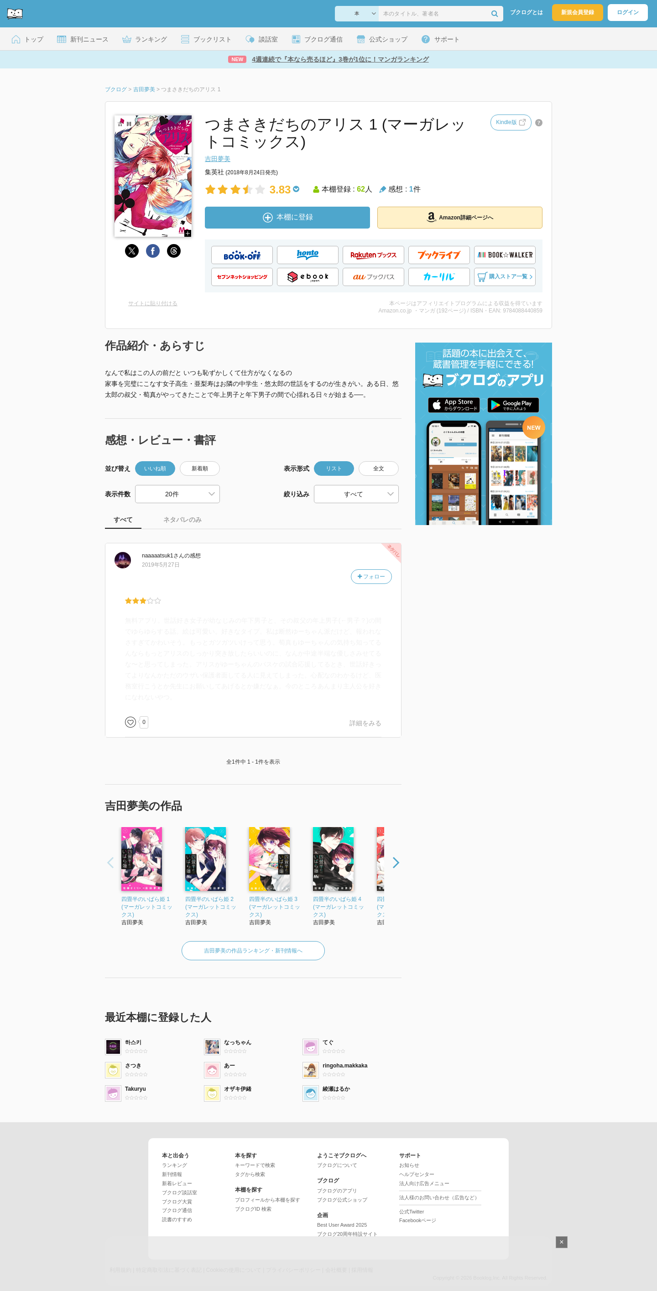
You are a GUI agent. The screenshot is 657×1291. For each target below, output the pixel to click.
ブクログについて (337, 1165)
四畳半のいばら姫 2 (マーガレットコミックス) (210, 907)
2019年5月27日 (161, 565)
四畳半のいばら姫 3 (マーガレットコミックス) (274, 907)
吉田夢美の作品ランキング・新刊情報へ (253, 950)
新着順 (200, 468)
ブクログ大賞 (177, 1201)
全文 (378, 468)
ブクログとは (526, 12)
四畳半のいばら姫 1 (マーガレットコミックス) (146, 907)
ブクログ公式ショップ (342, 1200)
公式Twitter (411, 1211)
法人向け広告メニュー (424, 1183)
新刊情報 (172, 1174)
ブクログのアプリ (337, 1190)
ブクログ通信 (177, 1210)
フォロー (371, 576)
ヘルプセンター (416, 1174)
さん (163, 555)
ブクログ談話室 (179, 1192)
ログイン (628, 12)
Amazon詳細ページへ (460, 217)
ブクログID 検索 (253, 1209)
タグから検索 (250, 1174)
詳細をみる (365, 723)
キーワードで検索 (255, 1165)
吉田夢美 (217, 158)
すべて (123, 519)
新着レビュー (177, 1183)
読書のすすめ (177, 1219)
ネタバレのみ (182, 519)
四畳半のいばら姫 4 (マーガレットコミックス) (338, 907)
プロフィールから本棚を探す (267, 1200)
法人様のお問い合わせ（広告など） (439, 1197)
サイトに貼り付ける (152, 303)
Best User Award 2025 (342, 1225)
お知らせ (409, 1165)
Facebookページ (417, 1220)
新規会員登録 (577, 12)
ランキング (174, 1165)
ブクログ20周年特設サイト (347, 1234)
